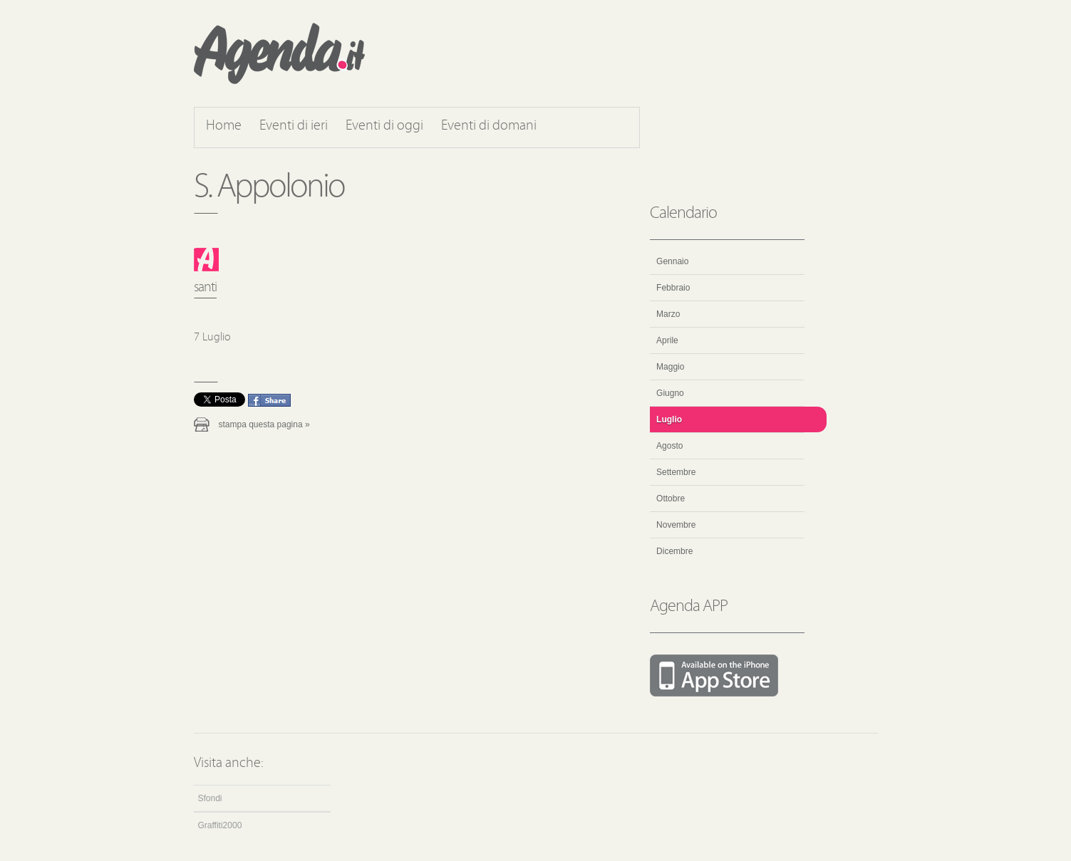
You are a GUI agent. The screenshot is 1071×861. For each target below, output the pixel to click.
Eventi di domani (489, 126)
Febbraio (673, 288)
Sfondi (210, 798)
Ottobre (670, 498)
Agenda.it (279, 53)
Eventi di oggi (384, 126)
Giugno (670, 393)
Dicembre (674, 551)
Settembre (675, 472)
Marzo (668, 314)
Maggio (670, 367)
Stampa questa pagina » (264, 424)
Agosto (669, 446)
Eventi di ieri (293, 126)
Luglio (669, 419)
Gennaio (672, 261)
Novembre (675, 525)
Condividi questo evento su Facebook (269, 400)
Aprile (667, 340)
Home (224, 126)
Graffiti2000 (220, 825)
